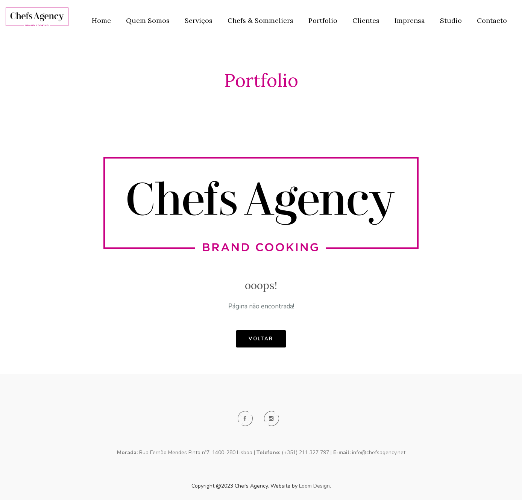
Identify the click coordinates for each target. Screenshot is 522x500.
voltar (261, 338)
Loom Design (314, 485)
